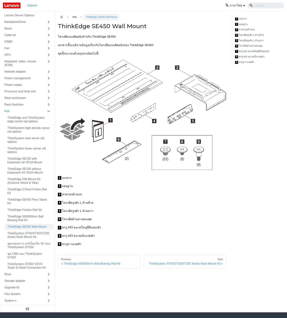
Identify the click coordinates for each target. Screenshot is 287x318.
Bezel (8, 28)
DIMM (8, 41)
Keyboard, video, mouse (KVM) (20, 63)
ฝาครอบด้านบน (245, 29)
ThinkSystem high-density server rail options (28, 129)
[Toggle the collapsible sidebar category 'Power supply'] (48, 85)
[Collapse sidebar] (27, 308)
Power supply (13, 84)
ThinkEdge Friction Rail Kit (24, 209)
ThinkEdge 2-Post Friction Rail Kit (27, 191)
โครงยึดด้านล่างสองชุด (248, 46)
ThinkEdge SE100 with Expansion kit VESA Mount (24, 160)
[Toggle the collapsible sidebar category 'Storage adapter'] (48, 281)
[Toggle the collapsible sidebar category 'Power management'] (48, 78)
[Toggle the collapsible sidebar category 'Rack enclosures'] (48, 98)
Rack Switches (14, 104)
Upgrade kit (11, 287)
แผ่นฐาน (241, 24)
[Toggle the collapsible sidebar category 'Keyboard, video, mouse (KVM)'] (48, 63)
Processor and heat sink (20, 91)
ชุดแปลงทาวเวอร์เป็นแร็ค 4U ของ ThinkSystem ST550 (28, 245)
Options (32, 5)
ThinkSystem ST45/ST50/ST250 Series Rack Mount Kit (28, 235)
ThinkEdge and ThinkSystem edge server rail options (26, 119)
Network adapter (15, 71)
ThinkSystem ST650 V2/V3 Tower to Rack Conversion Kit (26, 265)
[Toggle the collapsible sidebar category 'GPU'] (48, 55)
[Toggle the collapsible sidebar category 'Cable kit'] (48, 35)
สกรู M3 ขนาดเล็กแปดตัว (249, 56)
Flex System (12, 294)
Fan (7, 48)
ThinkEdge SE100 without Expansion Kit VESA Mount (25, 170)
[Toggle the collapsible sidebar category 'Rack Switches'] (48, 105)
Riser (7, 274)
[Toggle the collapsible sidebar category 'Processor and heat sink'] (48, 91)
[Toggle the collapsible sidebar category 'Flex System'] (48, 294)
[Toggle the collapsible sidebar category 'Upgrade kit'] (48, 287)
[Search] (265, 5)
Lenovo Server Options (19, 15)
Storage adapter (14, 280)
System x (10, 300)
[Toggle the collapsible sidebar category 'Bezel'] (48, 28)
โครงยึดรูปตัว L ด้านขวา (249, 40)
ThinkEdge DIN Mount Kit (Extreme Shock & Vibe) (23, 181)
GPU (7, 54)
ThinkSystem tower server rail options (26, 150)
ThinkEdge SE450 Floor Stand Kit (27, 201)
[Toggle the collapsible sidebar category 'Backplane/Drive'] (48, 22)
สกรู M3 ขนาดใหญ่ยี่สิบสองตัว (252, 51)
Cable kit (10, 35)
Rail (7, 111)
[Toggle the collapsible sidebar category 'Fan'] (48, 48)
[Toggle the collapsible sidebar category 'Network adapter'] (48, 72)
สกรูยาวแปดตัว (244, 62)
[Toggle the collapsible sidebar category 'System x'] (48, 301)
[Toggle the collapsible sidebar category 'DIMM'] (48, 42)
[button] (235, 5)
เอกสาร (241, 18)
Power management (17, 78)
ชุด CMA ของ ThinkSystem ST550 (24, 255)
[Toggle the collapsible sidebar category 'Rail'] (48, 111)
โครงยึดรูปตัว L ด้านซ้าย (249, 35)
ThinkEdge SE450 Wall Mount (26, 226)
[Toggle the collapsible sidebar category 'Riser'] (48, 274)
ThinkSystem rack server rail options (25, 140)
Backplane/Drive (15, 21)
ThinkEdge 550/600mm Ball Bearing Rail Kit (25, 218)
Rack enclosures (15, 97)
